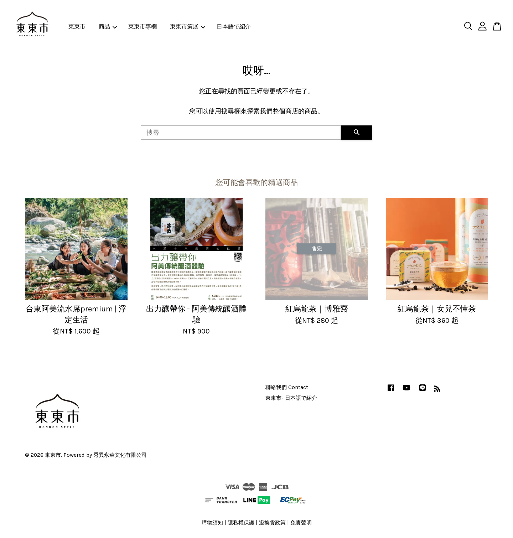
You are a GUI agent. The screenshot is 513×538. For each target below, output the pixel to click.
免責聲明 (301, 522)
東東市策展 (187, 26)
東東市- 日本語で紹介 (291, 398)
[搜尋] (241, 132)
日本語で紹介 (234, 26)
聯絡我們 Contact (286, 387)
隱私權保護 (241, 522)
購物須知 (212, 522)
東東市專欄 (142, 26)
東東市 (77, 26)
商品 (108, 26)
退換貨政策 (272, 522)
